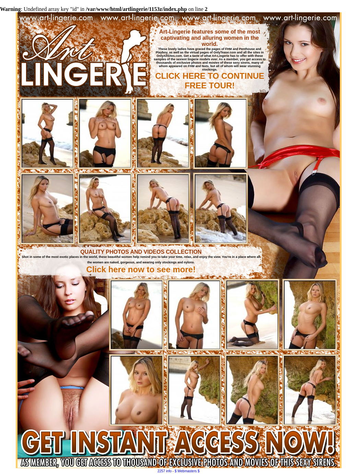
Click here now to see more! (141, 269)
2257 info (164, 471)
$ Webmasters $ (187, 471)
